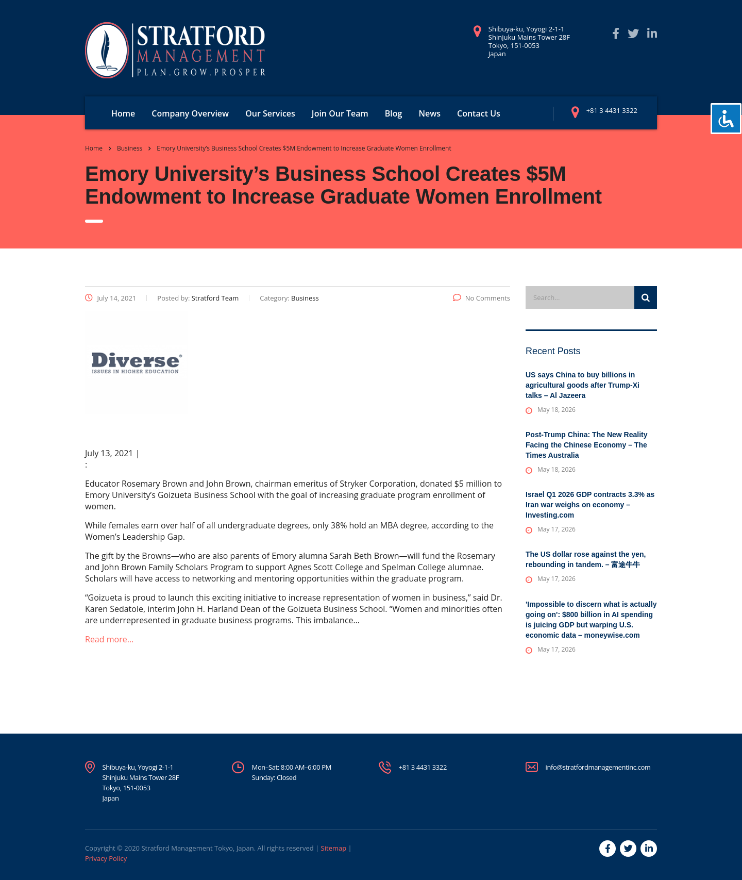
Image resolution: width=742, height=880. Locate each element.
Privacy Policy (106, 858)
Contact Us (478, 113)
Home (123, 113)
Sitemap (334, 848)
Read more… (109, 639)
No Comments (481, 298)
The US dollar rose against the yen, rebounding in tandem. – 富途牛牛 (586, 559)
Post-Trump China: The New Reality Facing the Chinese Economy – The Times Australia (586, 444)
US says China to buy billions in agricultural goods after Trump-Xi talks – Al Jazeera (582, 385)
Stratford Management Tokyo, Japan (197, 848)
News (429, 113)
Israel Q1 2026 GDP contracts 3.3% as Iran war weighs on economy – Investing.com (590, 504)
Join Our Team (340, 113)
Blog (393, 113)
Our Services (270, 113)
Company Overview (190, 113)
